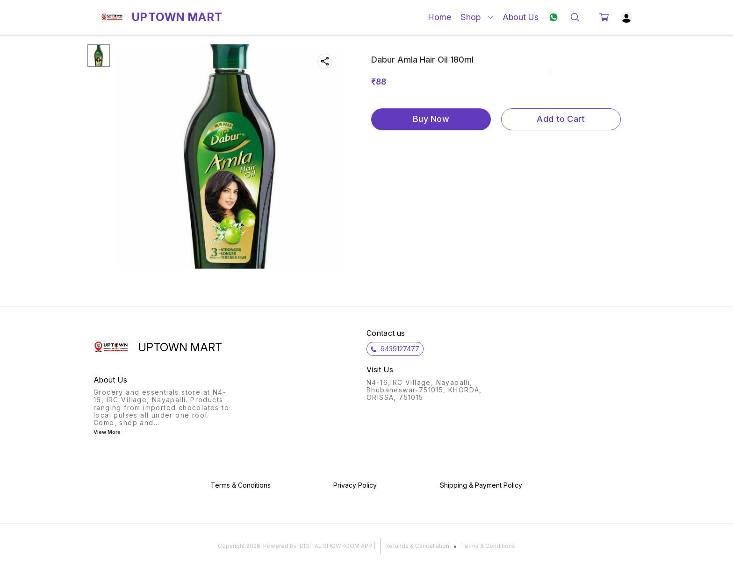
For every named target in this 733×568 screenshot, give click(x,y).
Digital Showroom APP (336, 545)
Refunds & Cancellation (417, 545)
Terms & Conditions (488, 545)
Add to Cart (561, 119)
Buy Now (431, 119)
